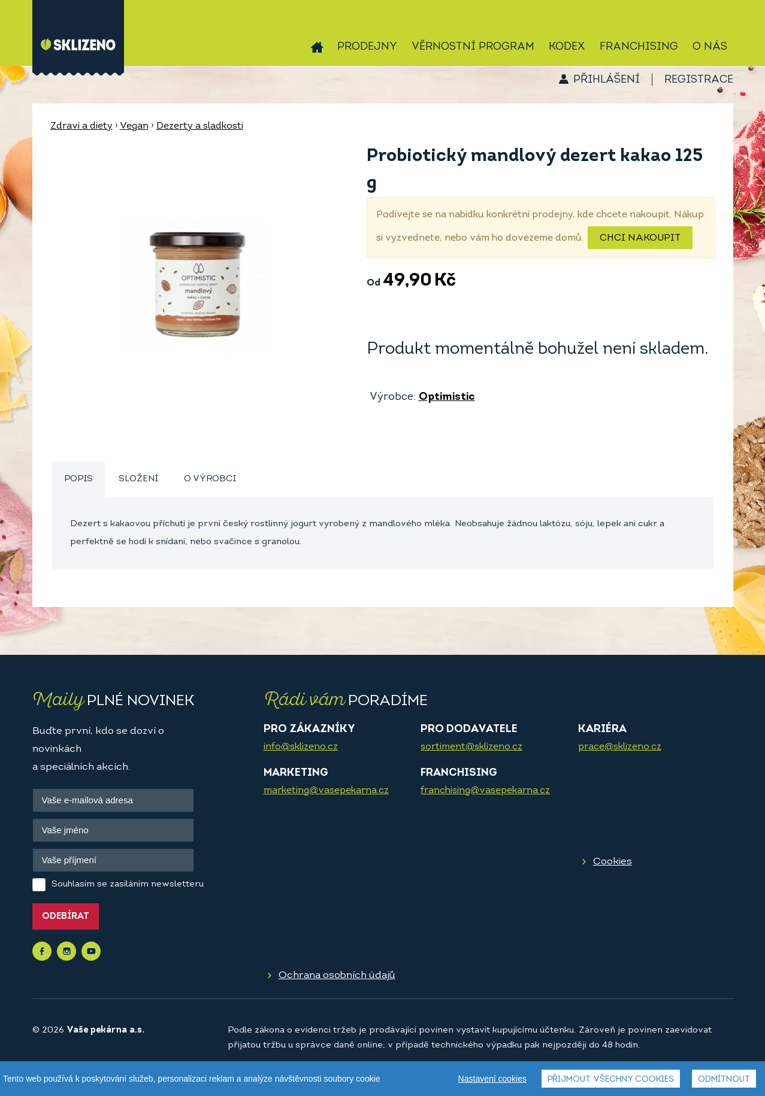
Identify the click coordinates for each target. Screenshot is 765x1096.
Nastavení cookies (492, 1078)
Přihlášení (606, 80)
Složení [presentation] (138, 479)
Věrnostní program (473, 47)
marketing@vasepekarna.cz (326, 791)
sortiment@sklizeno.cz (471, 747)
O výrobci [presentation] (210, 479)
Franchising (639, 47)
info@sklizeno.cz (301, 747)
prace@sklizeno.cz (619, 747)
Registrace (698, 80)
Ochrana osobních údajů (337, 975)
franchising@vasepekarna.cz (485, 791)
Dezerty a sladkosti (199, 126)
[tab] (78, 480)
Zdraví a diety (81, 126)
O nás (710, 47)
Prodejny (367, 47)
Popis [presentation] (78, 479)
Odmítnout (724, 1079)
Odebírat (65, 916)
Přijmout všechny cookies (611, 1079)
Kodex (567, 47)
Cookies (612, 862)
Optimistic (447, 397)
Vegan (134, 126)
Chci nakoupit (640, 238)
